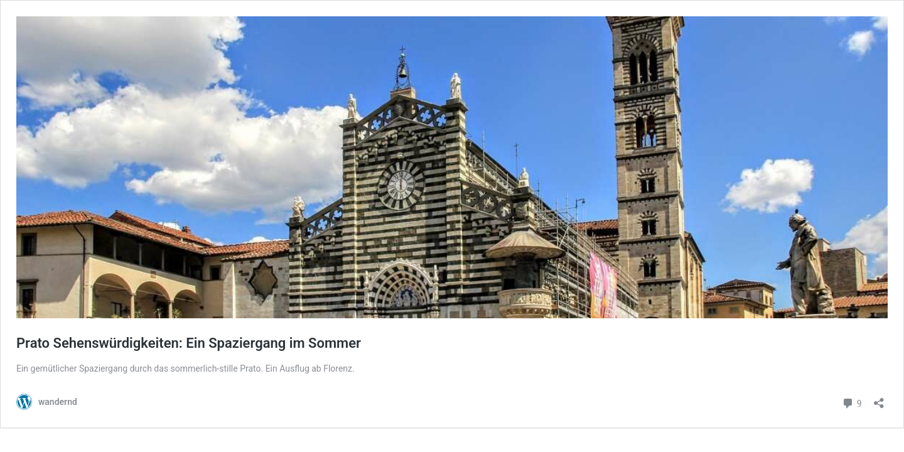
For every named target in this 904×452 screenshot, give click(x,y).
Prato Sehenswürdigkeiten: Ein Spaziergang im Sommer (188, 343)
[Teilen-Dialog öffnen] (879, 399)
